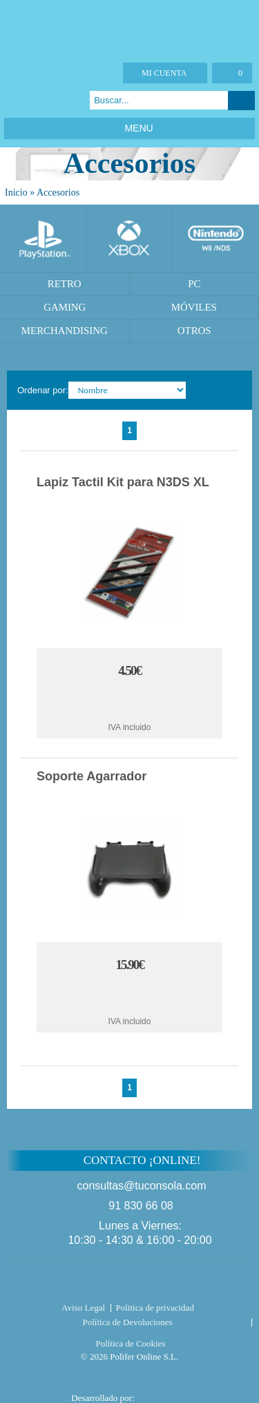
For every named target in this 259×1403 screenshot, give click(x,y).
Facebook (14, 100)
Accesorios (58, 192)
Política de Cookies (130, 1343)
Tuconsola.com (129, 1282)
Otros (194, 330)
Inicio (16, 192)
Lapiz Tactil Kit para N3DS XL (123, 482)
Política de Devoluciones (128, 1322)
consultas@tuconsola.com (142, 1186)
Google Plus (48, 100)
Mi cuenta (164, 73)
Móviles (194, 307)
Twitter (31, 100)
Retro (64, 283)
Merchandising (64, 330)
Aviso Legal (83, 1307)
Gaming (65, 307)
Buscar (241, 100)
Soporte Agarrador (91, 776)
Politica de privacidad (155, 1307)
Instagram (66, 100)
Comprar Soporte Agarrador (129, 996)
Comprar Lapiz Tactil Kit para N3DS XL (129, 701)
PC (194, 283)
